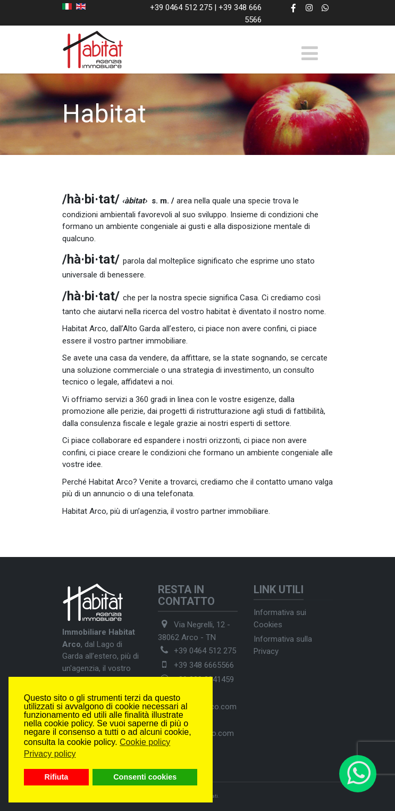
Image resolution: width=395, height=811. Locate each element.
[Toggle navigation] (310, 53)
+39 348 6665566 (204, 665)
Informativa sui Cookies (280, 618)
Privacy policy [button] (50, 753)
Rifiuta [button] (57, 777)
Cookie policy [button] (145, 742)
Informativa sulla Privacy (283, 645)
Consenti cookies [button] (145, 777)
